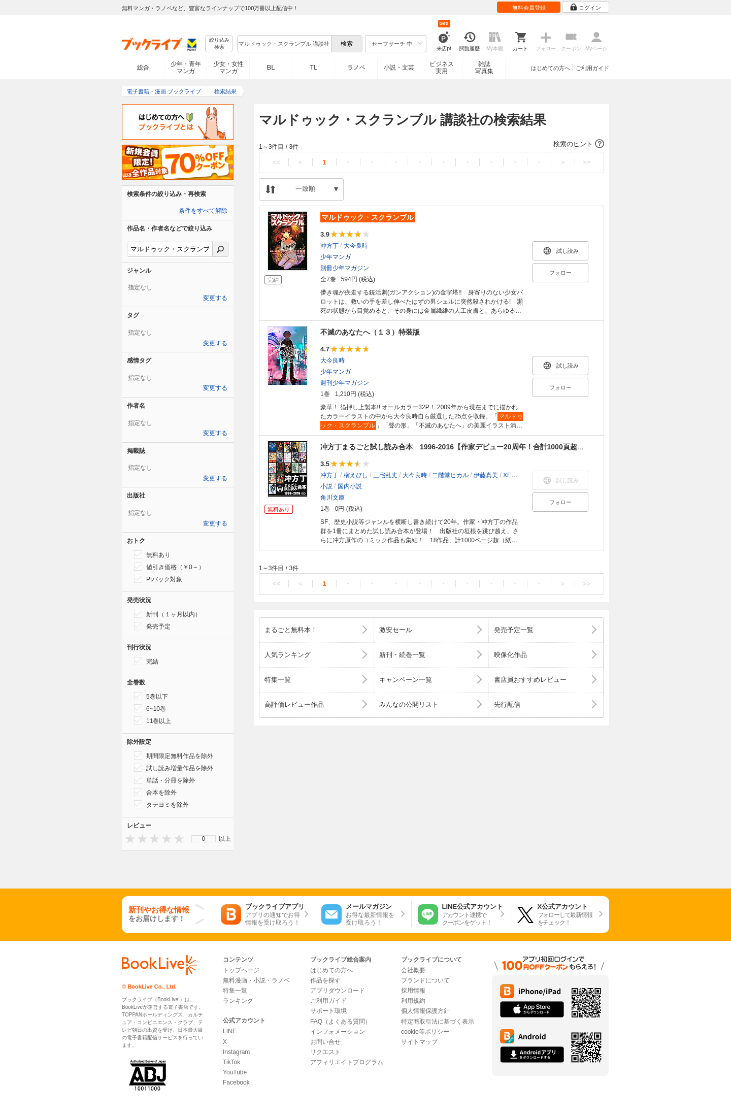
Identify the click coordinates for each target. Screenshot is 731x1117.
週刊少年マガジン (344, 382)
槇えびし (356, 475)
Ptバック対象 (158, 579)
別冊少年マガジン (344, 268)
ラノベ (356, 67)
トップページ (241, 970)
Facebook (236, 1082)
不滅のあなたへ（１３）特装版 (370, 332)
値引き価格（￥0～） (169, 567)
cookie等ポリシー (425, 1031)
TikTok (231, 1062)
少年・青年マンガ (186, 67)
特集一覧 (235, 990)
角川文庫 (332, 497)
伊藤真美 (486, 475)
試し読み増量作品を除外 (173, 768)
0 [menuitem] (204, 838)
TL (313, 67)
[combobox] (284, 44)
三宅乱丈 (385, 475)
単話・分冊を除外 (164, 780)
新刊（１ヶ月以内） (167, 614)
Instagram (236, 1052)
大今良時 (356, 245)
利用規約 (413, 1000)
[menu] (203, 838)
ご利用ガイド (592, 68)
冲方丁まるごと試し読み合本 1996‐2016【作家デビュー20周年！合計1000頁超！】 (455, 447)
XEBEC (513, 475)
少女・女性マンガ (228, 67)
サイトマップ (419, 1041)
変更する (215, 298)
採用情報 (413, 990)
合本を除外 (155, 792)
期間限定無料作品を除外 (173, 755)
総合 (143, 67)
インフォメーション (337, 1031)
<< (276, 162)
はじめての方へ (550, 68)
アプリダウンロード (337, 990)
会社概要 (413, 970)
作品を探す (325, 980)
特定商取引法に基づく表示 (437, 1021)
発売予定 (152, 626)
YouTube (235, 1072)
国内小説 (350, 486)
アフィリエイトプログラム (346, 1062)
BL (271, 67)
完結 (146, 661)
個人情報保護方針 (425, 1010)
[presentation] (127, 838)
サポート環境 (328, 1010)
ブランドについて (425, 980)
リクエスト (325, 1052)
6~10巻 (150, 708)
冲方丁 (329, 245)
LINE (230, 1031)
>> (586, 162)
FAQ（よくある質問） (340, 1021)
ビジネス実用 (441, 67)
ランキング (238, 1000)
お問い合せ (325, 1041)
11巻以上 (152, 720)
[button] (431, 144)
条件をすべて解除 (203, 210)
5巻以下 (151, 696)
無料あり (152, 554)
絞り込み (219, 44)
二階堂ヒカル (450, 475)
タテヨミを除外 (161, 804)
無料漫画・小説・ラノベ (256, 980)
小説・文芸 (399, 67)
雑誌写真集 (484, 67)
